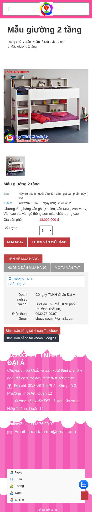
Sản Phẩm (33, 41)
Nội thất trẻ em (54, 41)
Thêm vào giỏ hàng (49, 242)
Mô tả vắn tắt (67, 267)
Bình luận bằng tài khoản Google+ (31, 338)
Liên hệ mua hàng (23, 259)
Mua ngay (15, 242)
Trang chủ (14, 41)
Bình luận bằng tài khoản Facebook (32, 331)
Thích (8, 203)
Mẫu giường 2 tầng (23, 46)
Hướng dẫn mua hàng (27, 267)
